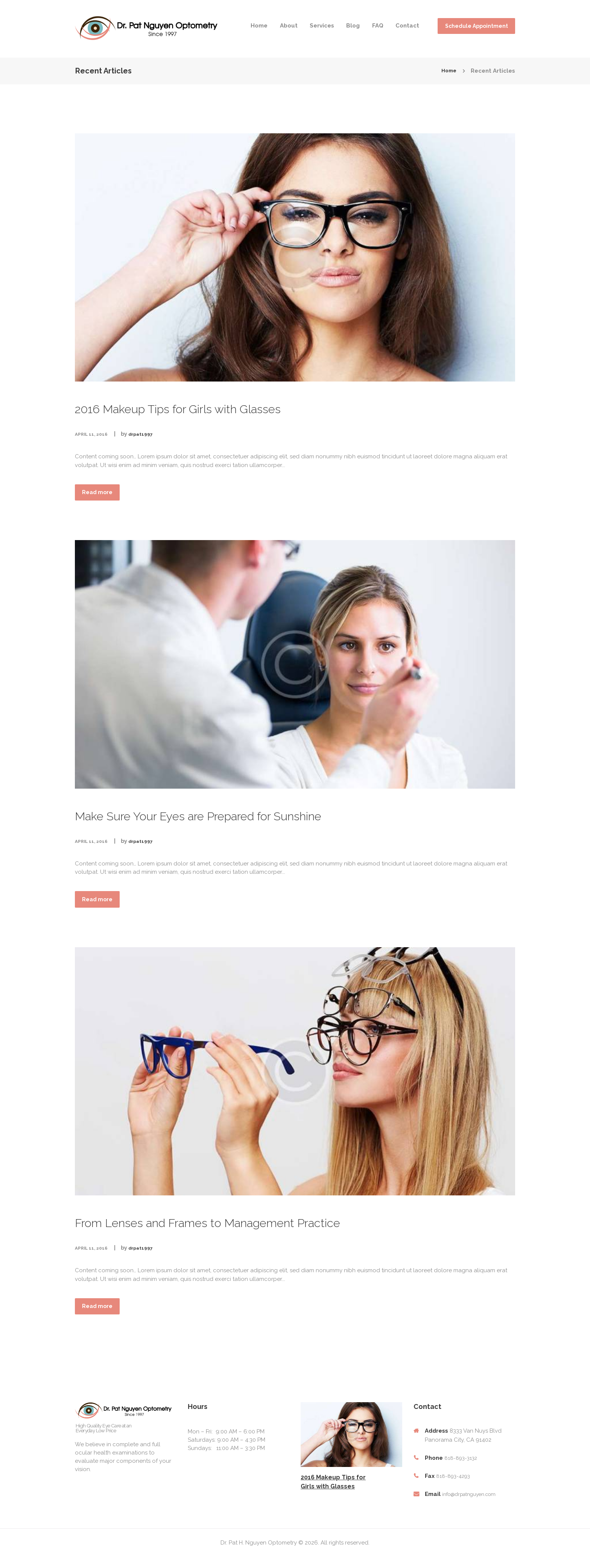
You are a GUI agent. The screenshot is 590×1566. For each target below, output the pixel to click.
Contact (407, 25)
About (289, 25)
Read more (103, 494)
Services (322, 25)
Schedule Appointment (476, 26)
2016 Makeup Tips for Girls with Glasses (228, 407)
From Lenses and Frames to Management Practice (272, 1226)
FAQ (377, 25)
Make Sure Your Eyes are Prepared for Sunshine (260, 817)
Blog (353, 25)
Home (259, 25)
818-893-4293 (454, 1483)
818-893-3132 (461, 1465)
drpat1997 (148, 434)
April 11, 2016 (94, 434)
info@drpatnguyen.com (473, 1501)
